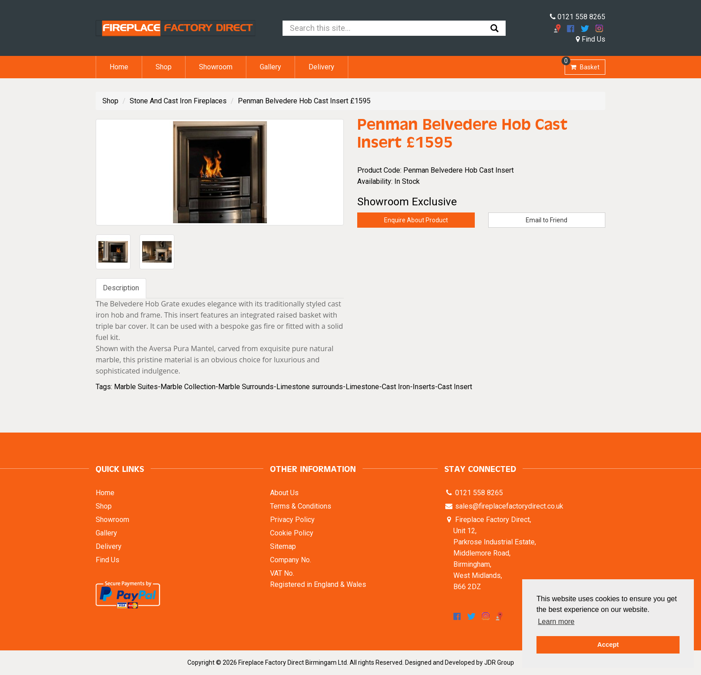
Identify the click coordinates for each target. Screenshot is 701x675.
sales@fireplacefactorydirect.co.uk (508, 506)
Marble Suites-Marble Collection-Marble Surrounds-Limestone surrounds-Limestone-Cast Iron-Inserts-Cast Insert (293, 386)
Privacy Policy (292, 519)
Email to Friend (546, 220)
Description (121, 288)
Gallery (270, 67)
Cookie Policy (291, 533)
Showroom (215, 67)
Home (119, 67)
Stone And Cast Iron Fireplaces (178, 101)
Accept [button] (608, 644)
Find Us (590, 39)
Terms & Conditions (300, 506)
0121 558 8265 (577, 17)
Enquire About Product (416, 220)
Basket (582, 65)
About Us (284, 492)
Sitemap (283, 546)
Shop (164, 67)
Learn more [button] (556, 621)
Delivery (321, 67)
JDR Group (499, 662)
